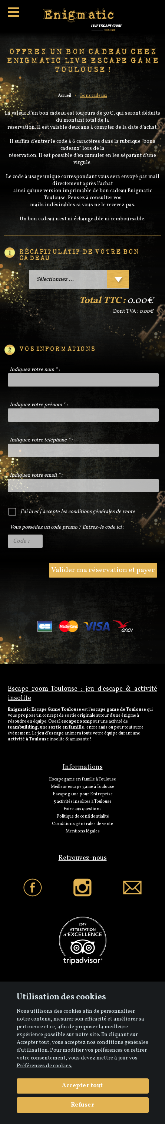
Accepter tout (82, 1086)
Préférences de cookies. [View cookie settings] (44, 1065)
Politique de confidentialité (82, 816)
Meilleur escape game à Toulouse (82, 787)
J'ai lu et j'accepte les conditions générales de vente (77, 511)
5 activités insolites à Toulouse (83, 802)
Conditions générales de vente (82, 824)
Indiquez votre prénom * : (38, 404)
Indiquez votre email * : (36, 475)
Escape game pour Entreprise (83, 794)
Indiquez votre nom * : (35, 369)
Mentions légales (83, 831)
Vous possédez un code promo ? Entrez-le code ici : (67, 527)
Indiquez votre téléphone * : (41, 440)
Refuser (83, 1105)
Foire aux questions (82, 809)
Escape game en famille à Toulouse (82, 779)
